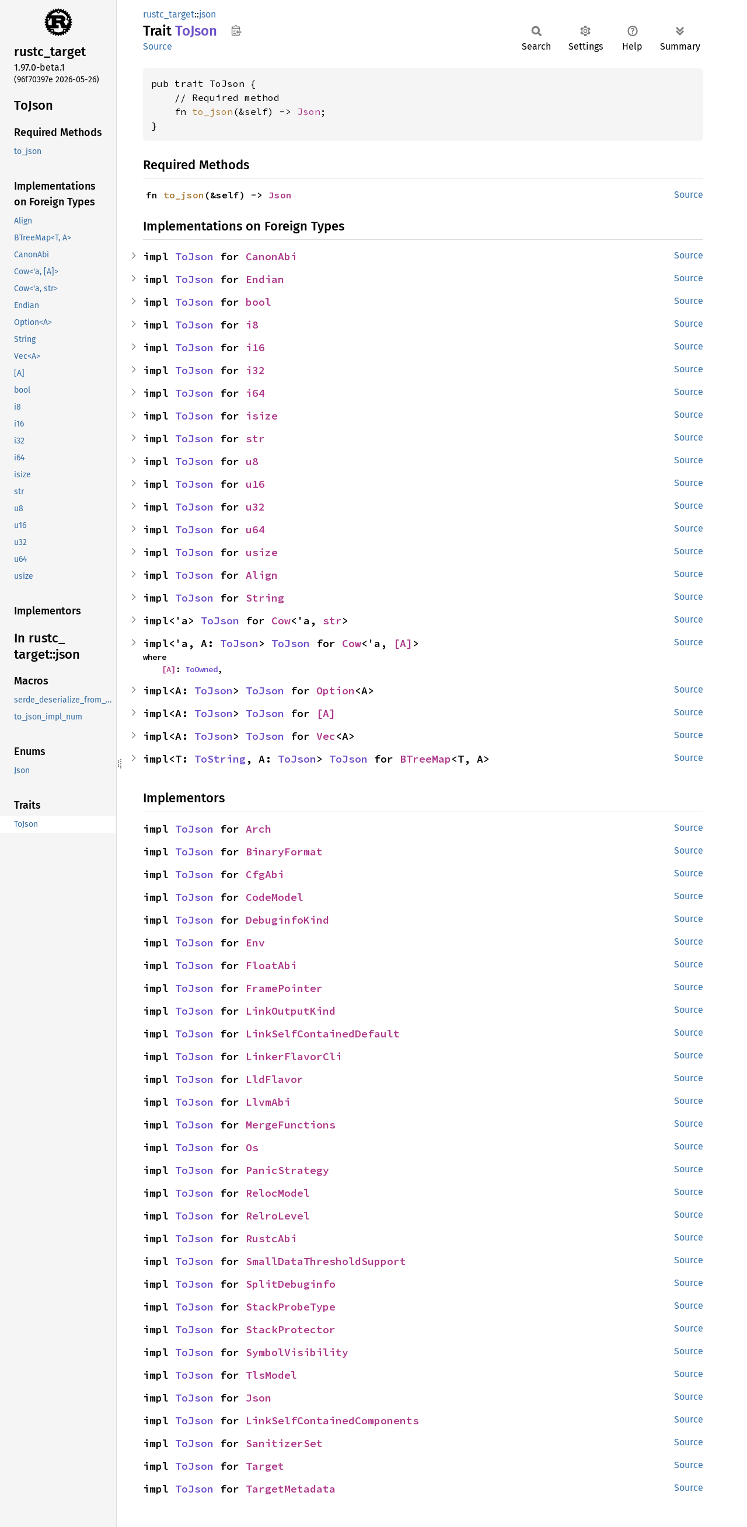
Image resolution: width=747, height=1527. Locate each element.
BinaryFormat (284, 851)
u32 (255, 506)
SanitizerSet (284, 1443)
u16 (255, 484)
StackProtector (291, 1329)
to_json (212, 111)
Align (262, 575)
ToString (220, 759)
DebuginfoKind (287, 920)
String (265, 597)
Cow (281, 620)
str (255, 438)
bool (258, 302)
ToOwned (201, 669)
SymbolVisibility (297, 1352)
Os (252, 1147)
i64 (255, 393)
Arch (258, 829)
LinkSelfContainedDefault (323, 1033)
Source (157, 46)
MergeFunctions (291, 1124)
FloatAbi (271, 965)
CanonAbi (271, 256)
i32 (255, 370)
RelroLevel (278, 1215)
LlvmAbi (268, 1102)
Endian (265, 279)
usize (262, 552)
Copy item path (236, 30)
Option (335, 690)
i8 (252, 324)
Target (265, 1466)
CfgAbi (265, 874)
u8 (252, 461)
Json (308, 111)
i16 (255, 347)
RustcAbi (271, 1238)
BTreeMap (425, 759)
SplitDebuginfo (291, 1284)
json (207, 14)
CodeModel (274, 897)
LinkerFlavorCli (294, 1056)
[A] (403, 643)
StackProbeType (291, 1306)
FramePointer (284, 988)
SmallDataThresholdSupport (326, 1261)
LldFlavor (274, 1079)
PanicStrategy (287, 1170)
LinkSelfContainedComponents (332, 1420)
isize (262, 415)
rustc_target (168, 14)
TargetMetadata (291, 1488)
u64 (255, 529)
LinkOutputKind (291, 1011)
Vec (326, 736)
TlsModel (271, 1375)
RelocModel (278, 1193)
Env (255, 942)
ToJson (194, 256)
